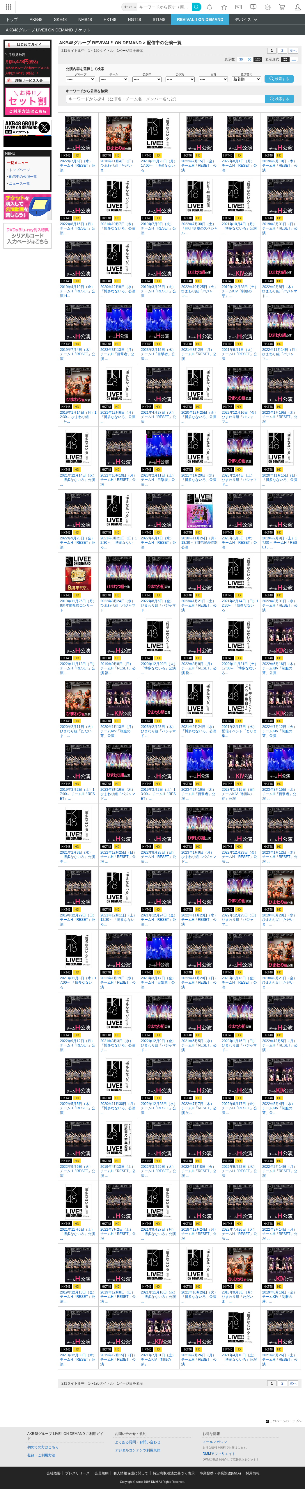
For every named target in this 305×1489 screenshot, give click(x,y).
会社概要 (54, 1473)
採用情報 (253, 1473)
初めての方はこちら (43, 1447)
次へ (293, 51)
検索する (282, 99)
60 (249, 59)
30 (241, 59)
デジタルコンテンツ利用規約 (137, 1450)
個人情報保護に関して (130, 1473)
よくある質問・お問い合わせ (137, 1442)
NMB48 (85, 19)
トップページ (19, 170)
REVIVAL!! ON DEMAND (200, 19)
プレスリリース (77, 1473)
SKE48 (60, 19)
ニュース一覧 (19, 184)
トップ (12, 19)
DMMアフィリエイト (219, 1454)
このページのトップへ (284, 1421)
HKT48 (110, 19)
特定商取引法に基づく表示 (174, 1473)
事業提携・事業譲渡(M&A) (220, 1473)
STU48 (159, 19)
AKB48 (36, 19)
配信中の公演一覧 (23, 177)
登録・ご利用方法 (41, 1455)
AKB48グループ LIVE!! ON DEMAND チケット (48, 30)
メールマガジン (215, 1442)
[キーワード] (164, 7)
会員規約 (102, 1473)
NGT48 (134, 19)
